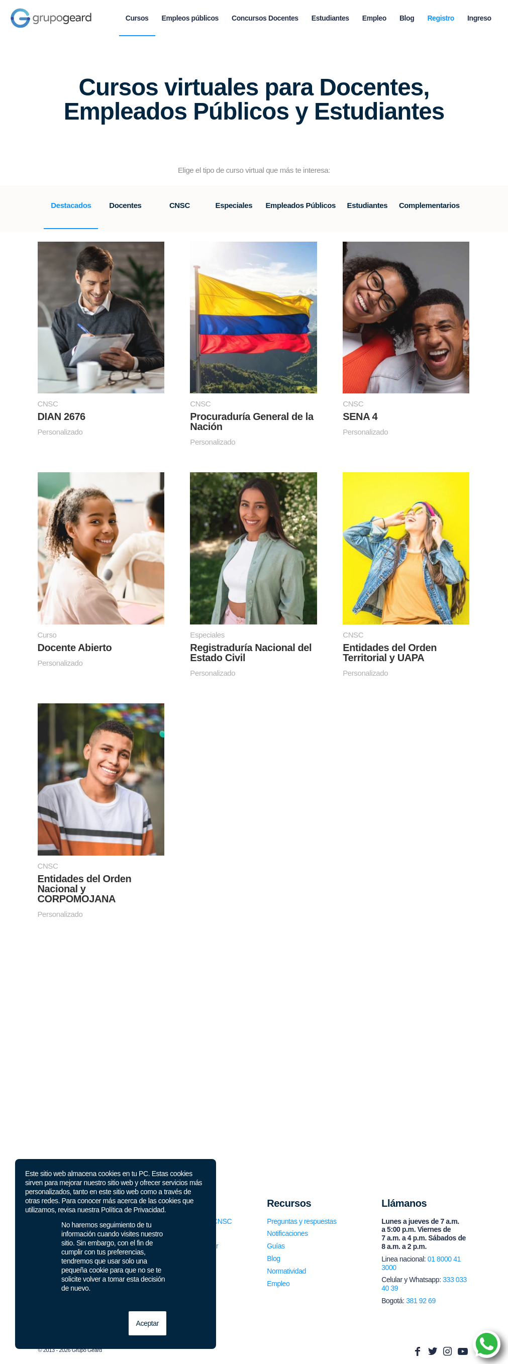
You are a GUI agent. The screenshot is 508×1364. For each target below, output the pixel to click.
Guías (275, 1246)
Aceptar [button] (147, 1323)
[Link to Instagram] (447, 1351)
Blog (273, 1258)
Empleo (278, 1284)
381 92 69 (421, 1301)
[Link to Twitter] (432, 1351)
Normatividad (286, 1271)
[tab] (71, 212)
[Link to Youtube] (462, 1351)
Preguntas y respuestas (301, 1221)
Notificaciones (287, 1233)
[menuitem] (137, 18)
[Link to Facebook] (417, 1351)
